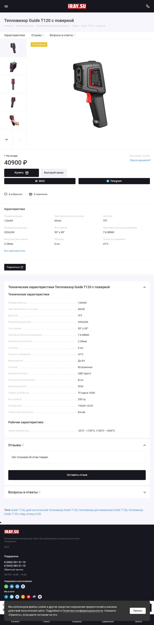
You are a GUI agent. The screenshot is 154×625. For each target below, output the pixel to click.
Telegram (114, 181)
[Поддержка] (148, 6)
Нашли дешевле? (140, 160)
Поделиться (15, 267)
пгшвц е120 (33, 513)
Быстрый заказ (53, 172)
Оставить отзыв (77, 474)
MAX (40, 181)
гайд (22, 513)
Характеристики (14, 35)
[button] (6, 139)
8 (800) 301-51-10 (15, 562)
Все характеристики (14, 250)
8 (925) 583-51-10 (15, 565)
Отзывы (37, 35)
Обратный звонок (13, 569)
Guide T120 (18, 510)
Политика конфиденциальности (83, 610)
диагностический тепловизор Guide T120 (51, 510)
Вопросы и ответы (62, 35)
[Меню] (6, 6)
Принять (137, 610)
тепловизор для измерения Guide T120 (103, 510)
